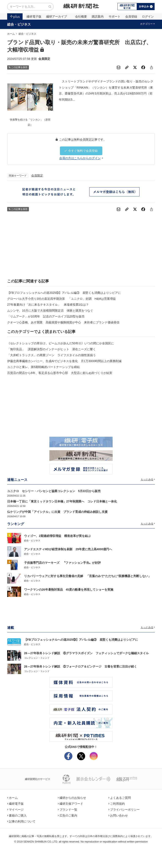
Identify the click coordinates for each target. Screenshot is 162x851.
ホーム (11, 33)
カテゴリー (147, 23)
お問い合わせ (118, 815)
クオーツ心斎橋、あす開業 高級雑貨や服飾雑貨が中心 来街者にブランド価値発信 (63, 322)
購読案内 (98, 16)
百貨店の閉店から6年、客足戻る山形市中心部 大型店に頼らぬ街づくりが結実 (59, 373)
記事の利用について (21, 821)
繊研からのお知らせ (72, 797)
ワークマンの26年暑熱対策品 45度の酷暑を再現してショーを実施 (68, 589)
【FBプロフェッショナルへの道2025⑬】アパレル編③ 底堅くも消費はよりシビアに (64, 292)
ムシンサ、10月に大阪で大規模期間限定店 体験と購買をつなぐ (50, 310)
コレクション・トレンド (37, 658)
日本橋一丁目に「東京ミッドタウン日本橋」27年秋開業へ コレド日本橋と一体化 (62, 501)
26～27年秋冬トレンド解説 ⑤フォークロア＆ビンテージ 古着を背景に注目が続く (80, 666)
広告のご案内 (67, 815)
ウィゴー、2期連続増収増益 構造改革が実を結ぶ (57, 536)
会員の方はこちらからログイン (81, 158)
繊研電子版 (34, 16)
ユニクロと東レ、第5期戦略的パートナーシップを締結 (43, 367)
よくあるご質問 (119, 797)
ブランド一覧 (67, 809)
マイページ (15, 809)
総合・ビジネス (19, 24)
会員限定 (37, 175)
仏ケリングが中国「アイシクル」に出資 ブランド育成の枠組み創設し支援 (57, 511)
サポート (114, 16)
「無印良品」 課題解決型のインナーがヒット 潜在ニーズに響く (51, 349)
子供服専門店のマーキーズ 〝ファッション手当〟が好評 (62, 562)
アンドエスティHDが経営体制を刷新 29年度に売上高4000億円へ (68, 549)
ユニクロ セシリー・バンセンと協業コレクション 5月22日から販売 (54, 491)
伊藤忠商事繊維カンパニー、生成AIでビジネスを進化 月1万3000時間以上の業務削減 (64, 361)
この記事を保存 (18, 67)
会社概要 (81, 16)
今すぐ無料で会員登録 (81, 150)
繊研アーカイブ (56, 16)
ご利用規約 (116, 803)
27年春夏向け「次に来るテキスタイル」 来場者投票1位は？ (48, 304)
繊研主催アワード (70, 803)
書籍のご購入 (17, 815)
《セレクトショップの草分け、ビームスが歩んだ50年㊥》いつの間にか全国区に (60, 343)
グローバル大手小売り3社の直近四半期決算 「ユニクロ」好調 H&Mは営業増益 (61, 298)
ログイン (148, 16)
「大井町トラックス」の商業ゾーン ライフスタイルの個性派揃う (51, 355)
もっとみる (148, 479)
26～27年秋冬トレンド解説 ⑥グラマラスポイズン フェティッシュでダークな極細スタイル (86, 653)
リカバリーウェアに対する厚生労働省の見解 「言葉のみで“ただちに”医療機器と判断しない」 (87, 576)
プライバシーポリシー (124, 809)
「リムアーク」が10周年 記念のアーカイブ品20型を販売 (46, 316)
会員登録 (131, 16)
